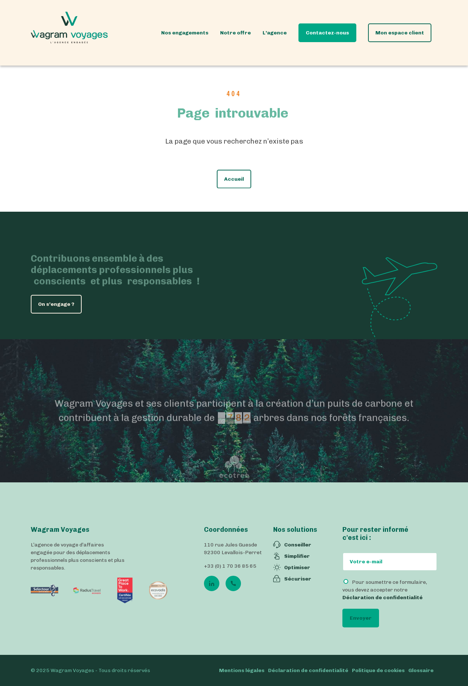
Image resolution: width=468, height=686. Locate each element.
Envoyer (361, 618)
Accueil (234, 182)
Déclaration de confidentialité (382, 597)
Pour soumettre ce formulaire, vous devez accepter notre (384, 590)
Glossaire (421, 670)
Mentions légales (241, 670)
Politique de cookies (378, 670)
